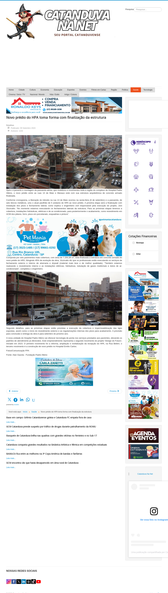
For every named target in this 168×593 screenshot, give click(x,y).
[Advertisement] (84, 63)
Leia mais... (11, 422)
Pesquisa (129, 9)
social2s (16, 404)
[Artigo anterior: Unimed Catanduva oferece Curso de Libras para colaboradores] (13, 391)
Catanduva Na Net (145, 474)
